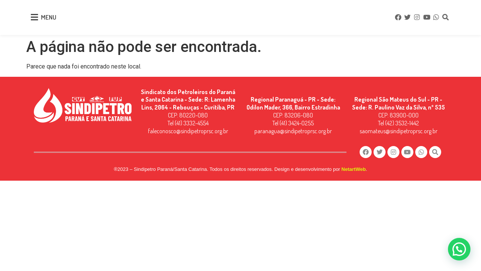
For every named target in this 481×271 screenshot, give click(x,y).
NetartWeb (354, 169)
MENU (48, 17)
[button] (459, 249)
